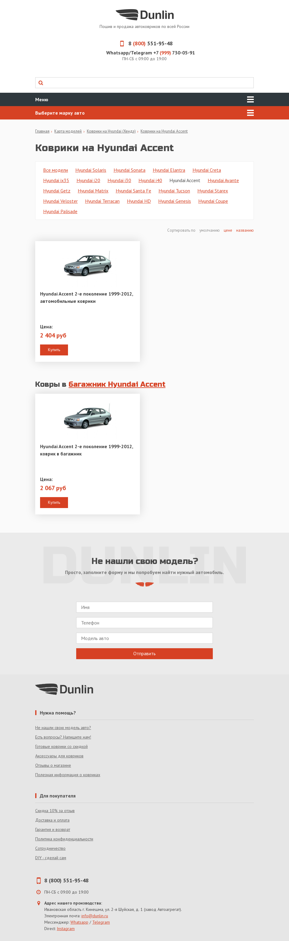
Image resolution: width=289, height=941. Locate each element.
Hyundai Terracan (102, 201)
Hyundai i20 (88, 180)
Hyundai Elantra (169, 170)
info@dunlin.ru (94, 916)
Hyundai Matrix (93, 191)
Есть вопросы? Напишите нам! (63, 737)
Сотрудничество (50, 848)
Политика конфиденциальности (64, 839)
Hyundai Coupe (213, 201)
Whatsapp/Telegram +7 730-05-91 (150, 53)
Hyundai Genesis (174, 201)
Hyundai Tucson (174, 191)
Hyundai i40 (150, 180)
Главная (42, 131)
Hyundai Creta (206, 170)
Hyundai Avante (223, 180)
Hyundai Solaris (90, 170)
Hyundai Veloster (60, 201)
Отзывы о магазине (53, 765)
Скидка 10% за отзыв (55, 810)
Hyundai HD (139, 201)
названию (245, 230)
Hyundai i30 (119, 180)
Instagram (66, 928)
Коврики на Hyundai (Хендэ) (111, 131)
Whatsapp (79, 922)
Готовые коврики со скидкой (61, 746)
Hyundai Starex (212, 191)
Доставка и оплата (52, 820)
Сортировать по (181, 230)
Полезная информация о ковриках (67, 774)
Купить (54, 349)
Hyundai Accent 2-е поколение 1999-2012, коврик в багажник (86, 450)
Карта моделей (68, 131)
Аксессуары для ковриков (59, 756)
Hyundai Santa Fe (133, 191)
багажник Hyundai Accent (117, 384)
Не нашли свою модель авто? (63, 727)
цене (228, 230)
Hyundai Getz (56, 191)
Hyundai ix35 (56, 180)
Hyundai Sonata (129, 170)
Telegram (101, 922)
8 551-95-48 (144, 43)
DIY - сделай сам (50, 857)
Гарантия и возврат (52, 829)
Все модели (55, 170)
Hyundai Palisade (60, 211)
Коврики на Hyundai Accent (164, 131)
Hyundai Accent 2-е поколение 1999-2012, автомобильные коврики (86, 297)
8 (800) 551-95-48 (66, 880)
